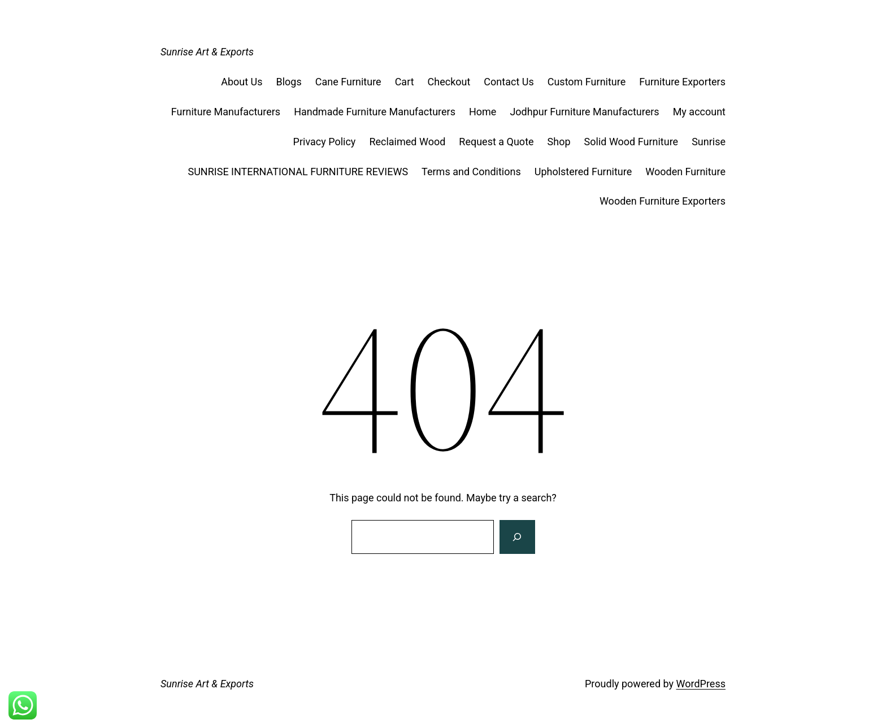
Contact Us (508, 82)
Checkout (449, 82)
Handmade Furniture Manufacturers (374, 112)
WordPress (701, 684)
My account (699, 112)
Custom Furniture (587, 82)
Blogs (289, 82)
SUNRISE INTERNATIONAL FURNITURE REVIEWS (298, 171)
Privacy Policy (324, 142)
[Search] (517, 537)
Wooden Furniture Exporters (663, 201)
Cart (404, 82)
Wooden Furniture (685, 171)
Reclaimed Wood (407, 142)
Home (482, 112)
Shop (559, 142)
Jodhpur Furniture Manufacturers (584, 112)
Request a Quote (496, 142)
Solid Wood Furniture (631, 142)
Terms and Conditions (471, 171)
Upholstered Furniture (583, 171)
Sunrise (709, 142)
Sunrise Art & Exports (207, 52)
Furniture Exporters (682, 82)
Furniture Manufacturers (225, 112)
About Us (241, 82)
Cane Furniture (348, 82)
